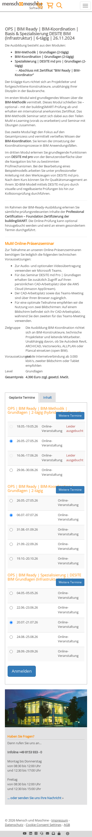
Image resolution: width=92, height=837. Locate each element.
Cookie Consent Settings (43, 824)
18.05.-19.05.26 (27, 426)
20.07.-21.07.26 (27, 622)
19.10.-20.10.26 (27, 558)
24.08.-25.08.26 (27, 636)
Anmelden (22, 671)
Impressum (59, 820)
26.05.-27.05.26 (27, 441)
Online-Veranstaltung (52, 428)
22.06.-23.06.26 (27, 607)
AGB (67, 824)
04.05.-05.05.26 (27, 593)
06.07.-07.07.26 (27, 515)
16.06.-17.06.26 (27, 455)
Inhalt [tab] (47, 397)
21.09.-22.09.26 (27, 544)
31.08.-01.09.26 (27, 529)
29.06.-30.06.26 (27, 470)
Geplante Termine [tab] (22, 397)
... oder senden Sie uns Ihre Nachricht (34, 798)
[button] (59, 833)
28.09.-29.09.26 (27, 651)
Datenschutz (14, 824)
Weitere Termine (70, 415)
